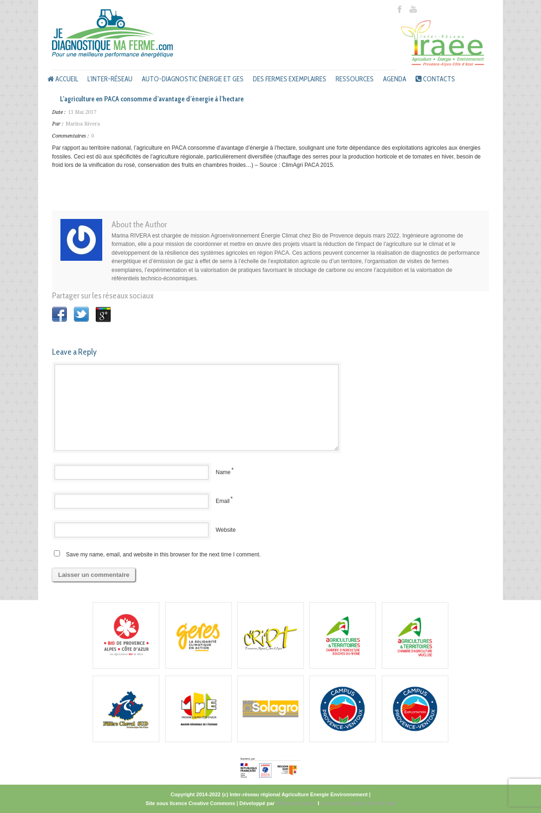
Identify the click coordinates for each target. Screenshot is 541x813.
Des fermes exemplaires (289, 79)
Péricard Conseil (296, 803)
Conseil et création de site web (358, 803)
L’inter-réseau (109, 79)
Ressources (355, 79)
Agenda (394, 79)
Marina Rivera (83, 124)
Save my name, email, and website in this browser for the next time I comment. (163, 554)
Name (223, 472)
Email (223, 501)
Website (226, 530)
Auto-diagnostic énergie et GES (193, 79)
